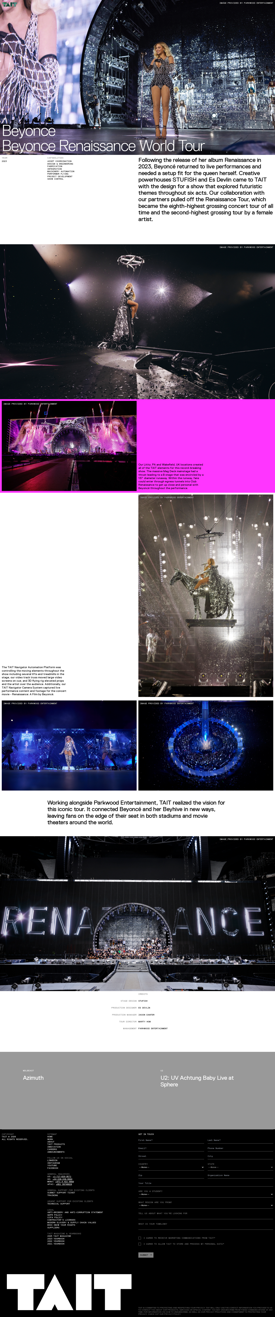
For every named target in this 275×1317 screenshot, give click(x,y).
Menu (141, 4)
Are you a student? (150, 1191)
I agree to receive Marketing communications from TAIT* (176, 1238)
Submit (146, 1255)
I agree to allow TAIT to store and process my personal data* (181, 1244)
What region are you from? (155, 1202)
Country (143, 1164)
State (211, 1164)
